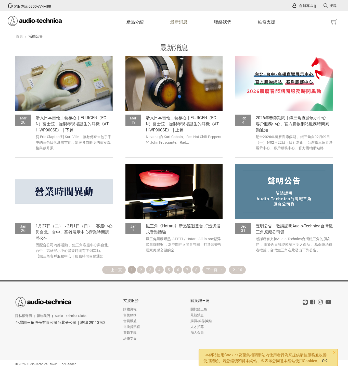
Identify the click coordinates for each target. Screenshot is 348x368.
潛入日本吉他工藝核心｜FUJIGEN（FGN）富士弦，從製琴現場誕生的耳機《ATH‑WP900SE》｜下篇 (72, 123)
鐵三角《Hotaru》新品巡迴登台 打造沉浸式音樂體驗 (183, 229)
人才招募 (197, 327)
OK (324, 360)
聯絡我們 (222, 22)
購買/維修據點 (201, 321)
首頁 (19, 36)
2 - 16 (238, 269)
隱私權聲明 (23, 315)
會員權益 (130, 321)
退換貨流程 (131, 327)
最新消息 (179, 22)
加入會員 (197, 332)
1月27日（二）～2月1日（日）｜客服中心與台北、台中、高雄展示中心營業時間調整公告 (74, 232)
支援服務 (131, 300)
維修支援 (266, 22)
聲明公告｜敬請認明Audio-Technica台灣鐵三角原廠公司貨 (294, 229)
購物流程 (130, 309)
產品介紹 (135, 22)
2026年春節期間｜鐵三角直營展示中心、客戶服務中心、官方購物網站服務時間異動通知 (293, 123)
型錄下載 (130, 332)
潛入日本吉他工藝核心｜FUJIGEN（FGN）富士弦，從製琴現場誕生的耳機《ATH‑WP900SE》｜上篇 (182, 123)
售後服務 (130, 315)
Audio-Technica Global (71, 315)
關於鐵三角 (200, 300)
